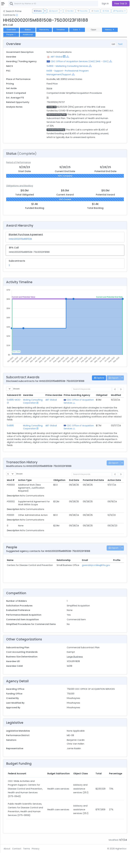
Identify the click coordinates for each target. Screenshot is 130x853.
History (110, 29)
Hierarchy (44, 29)
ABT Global (56, 56)
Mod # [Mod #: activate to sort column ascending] (10, 480)
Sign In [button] (105, 3)
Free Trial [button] (120, 3)
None (49, 88)
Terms (26, 848)
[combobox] (53, 3)
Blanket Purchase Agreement (26, 234)
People (11, 34)
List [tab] (113, 44)
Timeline (60, 29)
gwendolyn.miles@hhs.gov (96, 565)
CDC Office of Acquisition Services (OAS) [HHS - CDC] (79, 61)
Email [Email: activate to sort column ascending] (85, 560)
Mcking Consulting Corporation (33, 401)
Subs (77, 29)
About (7, 848)
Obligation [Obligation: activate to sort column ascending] (59, 480)
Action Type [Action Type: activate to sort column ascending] (24, 480)
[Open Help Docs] (17, 15)
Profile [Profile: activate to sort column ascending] (116, 560)
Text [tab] (120, 44)
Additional (28, 34)
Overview (11, 29)
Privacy (35, 848)
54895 (10, 425)
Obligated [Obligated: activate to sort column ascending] (101, 395)
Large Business (75, 656)
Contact (16, 848)
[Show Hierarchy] (67, 56)
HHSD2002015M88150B (20, 238)
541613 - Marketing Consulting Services (68, 66)
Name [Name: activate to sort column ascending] (10, 560)
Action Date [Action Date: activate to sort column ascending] (114, 480)
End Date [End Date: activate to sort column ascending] (74, 480)
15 (48, 97)
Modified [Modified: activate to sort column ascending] (116, 395)
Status (28, 29)
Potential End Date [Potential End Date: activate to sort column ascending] (93, 480)
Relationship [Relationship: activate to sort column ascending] (64, 560)
